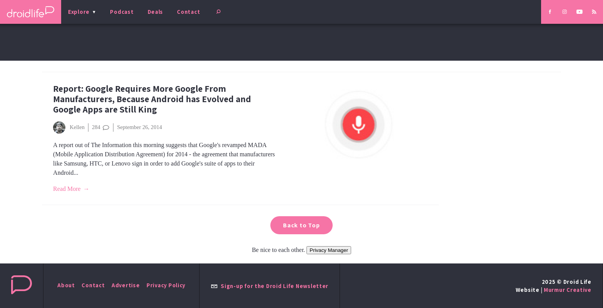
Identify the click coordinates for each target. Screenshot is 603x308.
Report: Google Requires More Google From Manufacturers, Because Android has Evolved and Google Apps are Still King (152, 99)
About (66, 285)
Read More (67, 188)
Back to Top (301, 225)
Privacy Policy (166, 285)
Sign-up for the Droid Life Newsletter (269, 286)
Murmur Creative (567, 289)
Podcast (121, 11)
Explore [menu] (79, 11)
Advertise (126, 285)
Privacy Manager (329, 250)
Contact (188, 11)
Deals (155, 11)
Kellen (69, 127)
